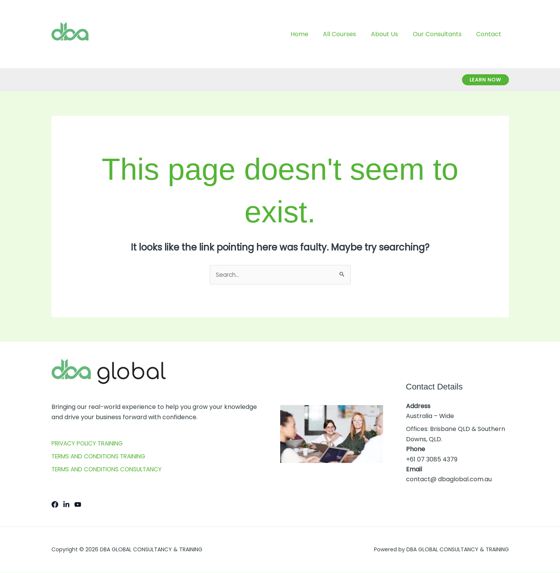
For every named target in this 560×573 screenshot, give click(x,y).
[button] (485, 79)
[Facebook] (54, 504)
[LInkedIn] (66, 504)
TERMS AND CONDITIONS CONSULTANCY (111, 469)
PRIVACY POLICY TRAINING (90, 443)
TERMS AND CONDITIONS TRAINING (103, 456)
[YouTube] (77, 504)
